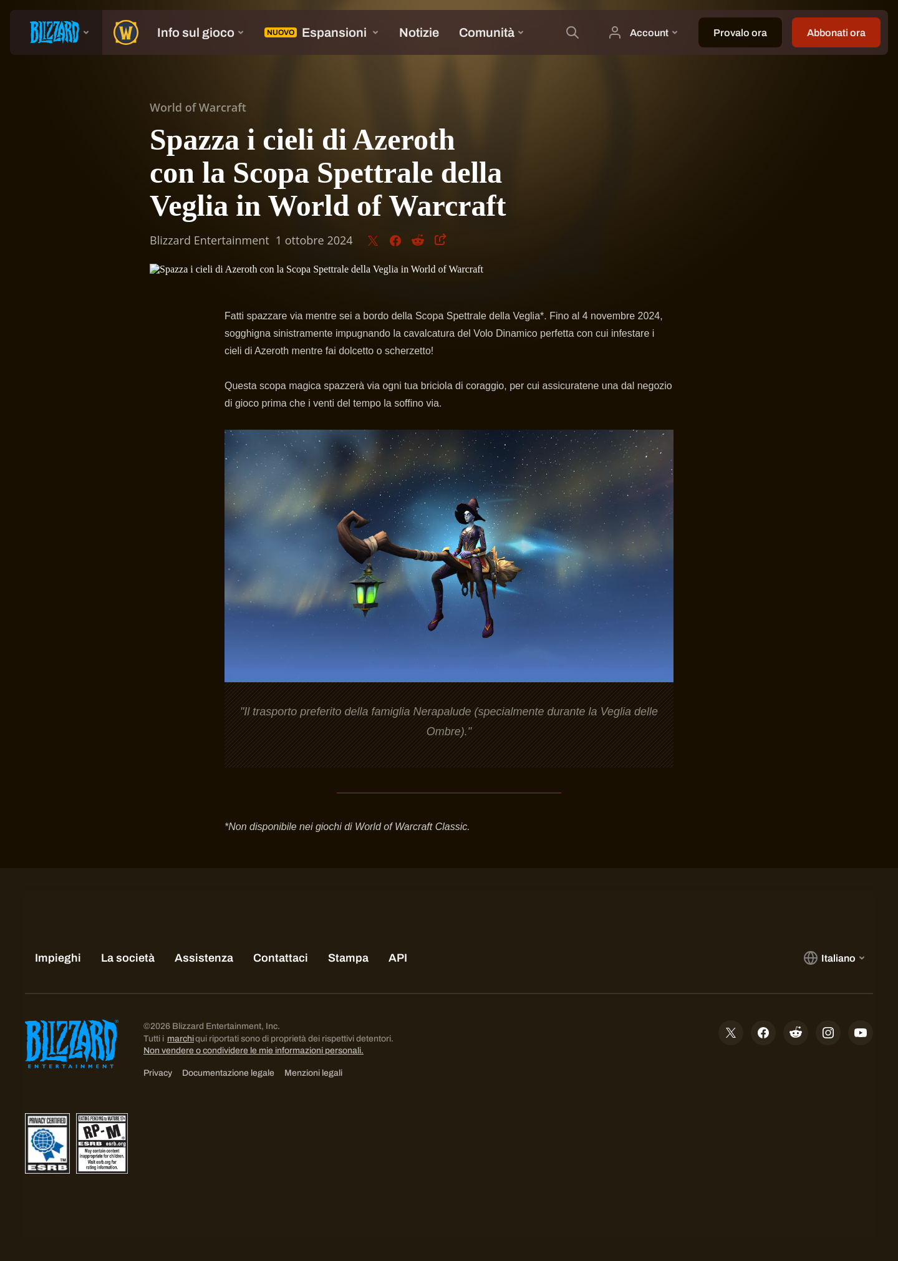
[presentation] (56, 32)
